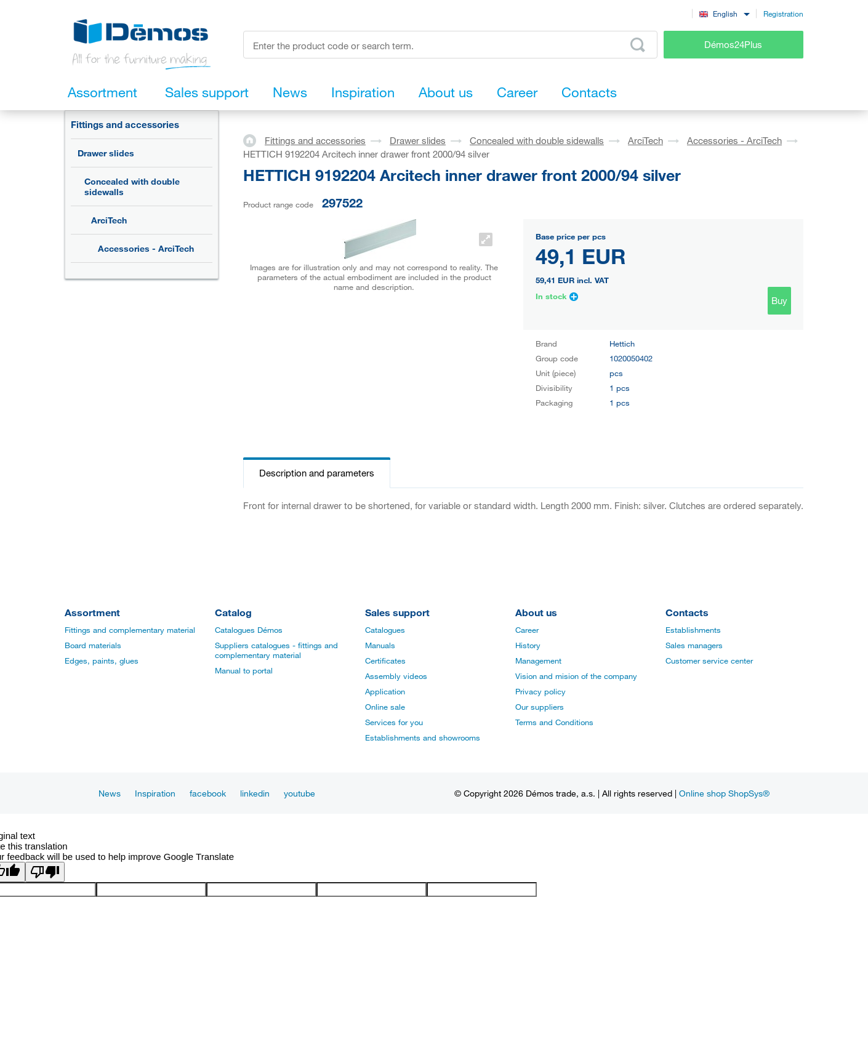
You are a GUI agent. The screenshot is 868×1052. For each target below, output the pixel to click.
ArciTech (109, 220)
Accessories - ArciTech (146, 248)
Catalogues (385, 630)
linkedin (255, 793)
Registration (783, 13)
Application (385, 691)
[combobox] (724, 13)
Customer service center (709, 660)
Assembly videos (396, 676)
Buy (779, 300)
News (109, 793)
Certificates (385, 660)
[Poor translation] (45, 872)
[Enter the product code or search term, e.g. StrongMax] (450, 44)
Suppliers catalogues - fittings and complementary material (276, 650)
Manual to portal (244, 670)
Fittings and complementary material (130, 630)
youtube (299, 793)
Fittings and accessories (125, 124)
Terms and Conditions (554, 722)
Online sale (385, 707)
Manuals (380, 645)
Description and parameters (316, 472)
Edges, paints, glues (102, 660)
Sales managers (694, 645)
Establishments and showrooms (422, 737)
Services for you (394, 722)
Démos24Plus (733, 44)
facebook (208, 793)
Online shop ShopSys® (724, 793)
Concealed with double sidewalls (132, 186)
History (527, 645)
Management (538, 660)
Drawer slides (106, 153)
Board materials (93, 645)
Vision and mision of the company (576, 676)
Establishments (693, 630)
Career (527, 630)
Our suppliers (539, 707)
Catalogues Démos (249, 630)
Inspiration (155, 793)
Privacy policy (540, 691)
